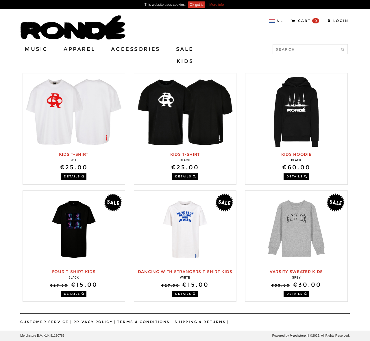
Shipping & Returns (200, 322)
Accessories (135, 49)
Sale (184, 49)
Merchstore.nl (299, 335)
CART (305, 20)
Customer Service (44, 322)
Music (36, 49)
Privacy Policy (93, 322)
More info (216, 5)
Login (338, 20)
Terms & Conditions (143, 322)
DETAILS (74, 176)
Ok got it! (197, 5)
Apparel (79, 49)
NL (276, 20)
